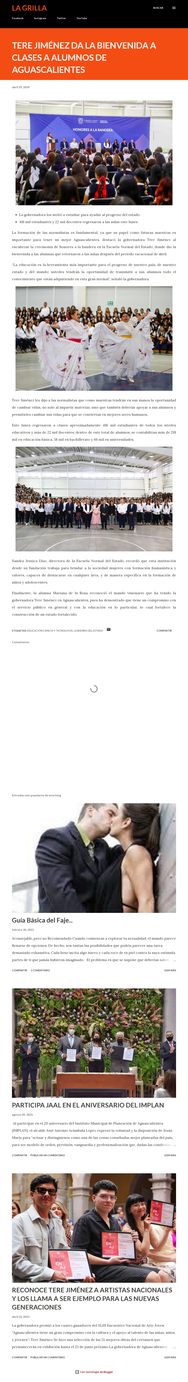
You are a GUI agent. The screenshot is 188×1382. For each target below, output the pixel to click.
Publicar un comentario (48, 1155)
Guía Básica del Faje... (42, 920)
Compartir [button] (164, 630)
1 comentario (40, 970)
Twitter (61, 18)
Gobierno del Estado (88, 630)
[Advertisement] (94, 763)
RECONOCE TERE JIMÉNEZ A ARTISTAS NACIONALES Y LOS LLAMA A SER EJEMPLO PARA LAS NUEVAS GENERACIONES (92, 1298)
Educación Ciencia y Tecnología (50, 630)
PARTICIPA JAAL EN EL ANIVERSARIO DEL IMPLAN (88, 1105)
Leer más (170, 970)
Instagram (40, 18)
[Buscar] (158, 7)
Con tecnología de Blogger (94, 1372)
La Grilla (29, 8)
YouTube (82, 18)
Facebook (18, 18)
